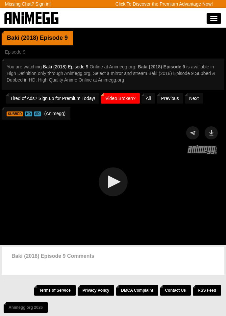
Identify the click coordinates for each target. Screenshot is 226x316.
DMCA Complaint (137, 290)
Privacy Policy (96, 290)
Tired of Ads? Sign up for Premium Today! (52, 98)
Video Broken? (120, 98)
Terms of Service (55, 290)
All (148, 98)
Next (194, 98)
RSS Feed (207, 290)
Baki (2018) (22, 38)
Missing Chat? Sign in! (28, 4)
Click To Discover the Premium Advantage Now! (164, 4)
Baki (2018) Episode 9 (65, 66)
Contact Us (175, 290)
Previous (170, 98)
